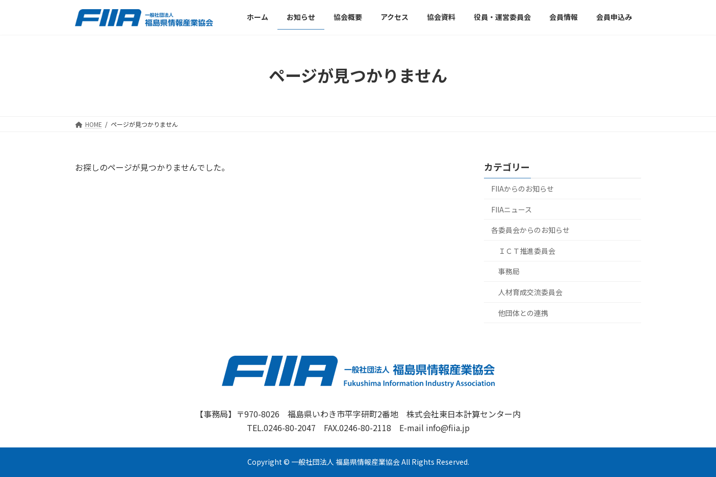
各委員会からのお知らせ (530, 230)
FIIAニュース (511, 209)
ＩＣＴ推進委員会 (526, 251)
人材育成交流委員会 (530, 292)
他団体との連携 (523, 312)
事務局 (509, 271)
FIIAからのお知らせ (522, 188)
